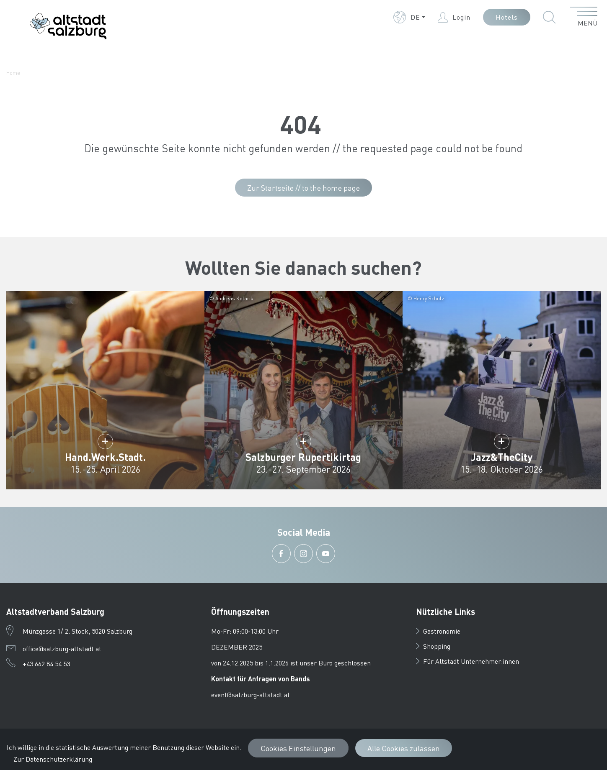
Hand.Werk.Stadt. (105, 456)
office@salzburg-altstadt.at (62, 648)
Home (13, 72)
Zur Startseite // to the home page (303, 187)
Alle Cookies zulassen (403, 748)
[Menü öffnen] (583, 17)
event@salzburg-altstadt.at (250, 694)
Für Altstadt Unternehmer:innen (467, 661)
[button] (409, 17)
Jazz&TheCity (501, 456)
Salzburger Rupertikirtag (303, 456)
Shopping (433, 646)
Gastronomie (438, 631)
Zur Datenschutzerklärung (52, 759)
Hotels (507, 17)
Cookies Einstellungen (298, 748)
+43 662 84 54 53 (46, 663)
